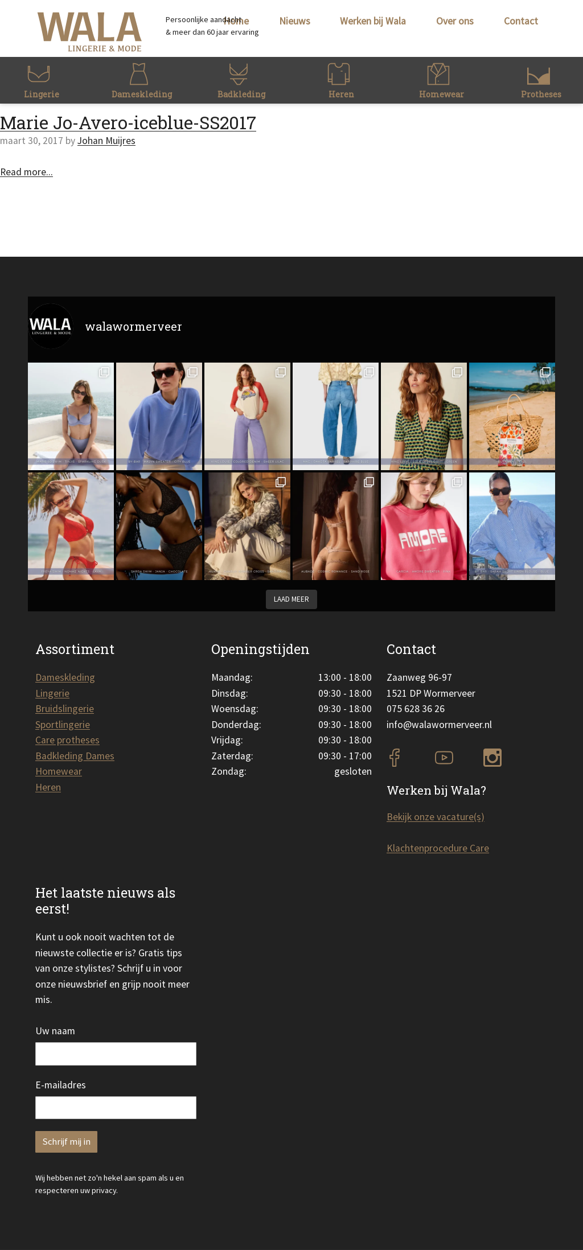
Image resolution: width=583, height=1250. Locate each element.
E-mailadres (60, 1085)
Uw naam (55, 1031)
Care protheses (67, 740)
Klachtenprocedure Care (438, 848)
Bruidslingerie (64, 708)
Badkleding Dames (74, 756)
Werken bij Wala (373, 21)
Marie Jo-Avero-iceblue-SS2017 (128, 122)
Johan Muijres (106, 140)
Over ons (455, 21)
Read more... (26, 172)
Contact (521, 21)
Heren (48, 787)
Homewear (58, 771)
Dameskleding (65, 677)
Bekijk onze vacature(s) (436, 817)
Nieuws (294, 21)
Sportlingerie (62, 724)
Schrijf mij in (66, 1142)
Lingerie (52, 693)
